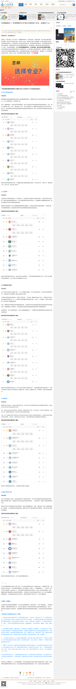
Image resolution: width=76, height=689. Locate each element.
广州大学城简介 (3, 12)
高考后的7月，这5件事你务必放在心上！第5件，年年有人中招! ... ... (41, 677)
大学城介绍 (58, 25)
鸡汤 (41, 5)
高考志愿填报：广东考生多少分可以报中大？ (12, 677)
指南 (26, 5)
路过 (20, 673)
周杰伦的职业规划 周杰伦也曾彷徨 (63, 102)
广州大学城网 (0, 8)
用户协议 (39, 681)
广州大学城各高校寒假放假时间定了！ (46, 12)
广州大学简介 (60, 108)
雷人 (23, 673)
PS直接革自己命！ (23, 12)
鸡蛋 (33, 673)
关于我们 (30, 681)
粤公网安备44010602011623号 (52, 682)
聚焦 (31, 5)
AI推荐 (53, 5)
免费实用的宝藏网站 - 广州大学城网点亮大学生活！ (66, 1)
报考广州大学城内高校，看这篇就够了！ (65, 103)
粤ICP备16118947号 (42, 682)
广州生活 (64, 25)
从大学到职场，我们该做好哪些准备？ (64, 98)
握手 (27, 673)
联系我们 (35, 681)
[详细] (9, 19)
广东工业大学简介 (60, 100)
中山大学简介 (59, 105)
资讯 (71, 4)
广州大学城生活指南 (61, 12)
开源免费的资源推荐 (65, 41)
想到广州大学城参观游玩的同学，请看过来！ (66, 97)
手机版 (48, 681)
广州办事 (69, 25)
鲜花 (30, 673)
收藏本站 (7, 1)
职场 (35, 5)
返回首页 (52, 681)
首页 (21, 5)
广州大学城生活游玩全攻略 (62, 95)
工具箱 (47, 5)
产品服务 (44, 681)
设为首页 (2, 1)
